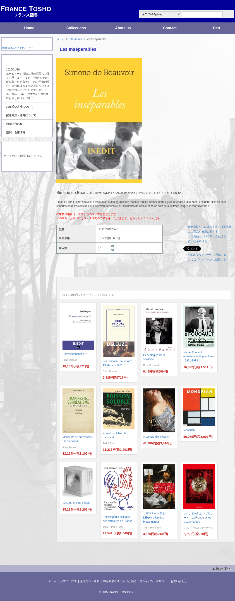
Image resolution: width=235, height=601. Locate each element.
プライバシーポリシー (153, 581)
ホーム (60, 39)
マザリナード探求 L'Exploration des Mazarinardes (155, 517)
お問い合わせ (14, 124)
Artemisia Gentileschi (156, 436)
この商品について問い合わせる (207, 236)
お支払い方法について (19, 106)
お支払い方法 (68, 581)
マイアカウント (220, 5)
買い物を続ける (197, 241)
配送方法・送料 (89, 581)
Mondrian (189, 430)
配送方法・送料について (21, 115)
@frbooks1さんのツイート (18, 47)
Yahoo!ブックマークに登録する (207, 254)
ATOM (23, 184)
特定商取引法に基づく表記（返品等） (211, 226)
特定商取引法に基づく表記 (119, 581)
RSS (20, 180)
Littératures (75, 39)
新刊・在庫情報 (15, 132)
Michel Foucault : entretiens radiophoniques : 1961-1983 (199, 356)
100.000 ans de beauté (76, 502)
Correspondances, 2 (74, 354)
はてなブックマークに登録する (207, 259)
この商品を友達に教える (203, 231)
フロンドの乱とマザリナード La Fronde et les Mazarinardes (198, 517)
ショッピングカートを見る (27, 165)
